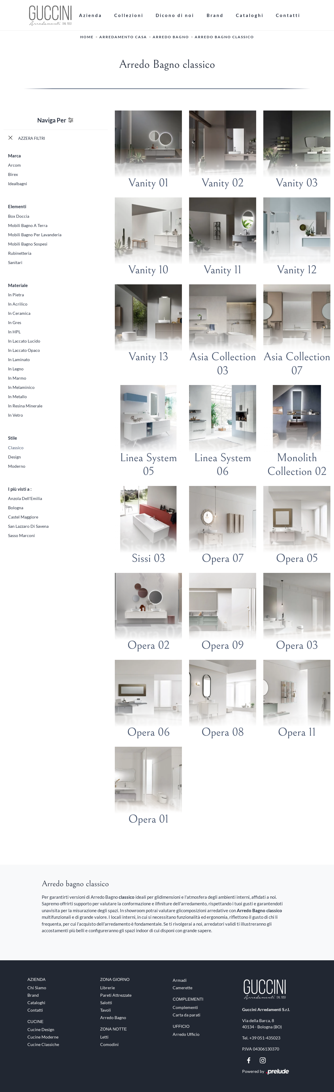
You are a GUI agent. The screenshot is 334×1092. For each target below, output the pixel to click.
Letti (104, 1037)
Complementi (185, 1007)
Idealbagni (17, 183)
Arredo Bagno (171, 37)
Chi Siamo (36, 987)
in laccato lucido (24, 340)
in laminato (19, 359)
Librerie (107, 987)
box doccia (18, 216)
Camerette (182, 987)
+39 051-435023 (264, 1037)
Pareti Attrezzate (116, 995)
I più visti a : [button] (20, 489)
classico (16, 447)
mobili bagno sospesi (27, 243)
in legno (16, 368)
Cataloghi (250, 15)
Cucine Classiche (43, 1044)
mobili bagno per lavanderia (34, 234)
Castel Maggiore (23, 516)
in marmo (17, 378)
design (14, 456)
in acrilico (17, 303)
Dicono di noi (175, 15)
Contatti (288, 15)
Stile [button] (12, 438)
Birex (13, 174)
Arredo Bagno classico (224, 37)
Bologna (15, 507)
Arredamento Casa (123, 37)
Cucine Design (40, 1029)
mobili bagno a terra (27, 225)
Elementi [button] (17, 206)
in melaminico (21, 387)
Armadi (180, 980)
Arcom (14, 165)
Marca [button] (14, 155)
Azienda (90, 15)
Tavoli (105, 1010)
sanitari (15, 262)
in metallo (17, 396)
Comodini (109, 1044)
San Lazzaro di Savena (28, 526)
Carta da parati (186, 1014)
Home (87, 37)
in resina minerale (25, 405)
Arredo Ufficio (186, 1034)
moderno (16, 466)
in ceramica (19, 313)
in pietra (16, 294)
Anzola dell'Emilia (25, 498)
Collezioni (128, 15)
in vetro (15, 415)
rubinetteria (19, 253)
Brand (215, 15)
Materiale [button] (18, 285)
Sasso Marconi (21, 535)
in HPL (14, 331)
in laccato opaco (24, 350)
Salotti (106, 1002)
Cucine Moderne (42, 1037)
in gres (14, 322)
